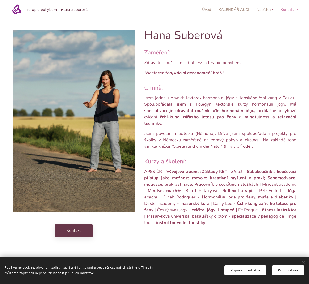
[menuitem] (202, 10)
